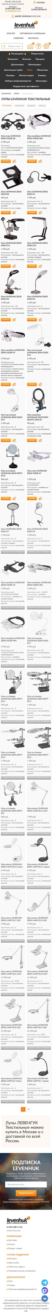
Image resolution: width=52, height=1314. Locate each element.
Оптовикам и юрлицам (32, 33)
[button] (13, 10)
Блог (10, 1281)
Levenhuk (20, 4)
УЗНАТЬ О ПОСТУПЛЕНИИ (12, 552)
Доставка (12, 1240)
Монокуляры (34, 65)
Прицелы (40, 59)
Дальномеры (17, 65)
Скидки (11, 1285)
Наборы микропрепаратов (18, 81)
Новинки (18, 38)
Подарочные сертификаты (26, 86)
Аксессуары (41, 81)
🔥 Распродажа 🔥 (17, 54)
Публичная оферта (16, 1267)
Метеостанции (26, 76)
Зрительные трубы (13, 70)
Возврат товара (15, 1248)
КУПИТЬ (6, 161)
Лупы (29, 70)
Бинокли (26, 59)
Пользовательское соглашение (21, 1271)
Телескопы (13, 59)
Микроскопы (37, 54)
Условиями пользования (31, 1202)
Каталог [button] (11, 33)
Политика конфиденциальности (22, 1289)
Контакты (33, 38)
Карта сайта (13, 1263)
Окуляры (10, 76)
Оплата (11, 1244)
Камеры (42, 76)
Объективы (42, 70)
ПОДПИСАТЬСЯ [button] (26, 1193)
